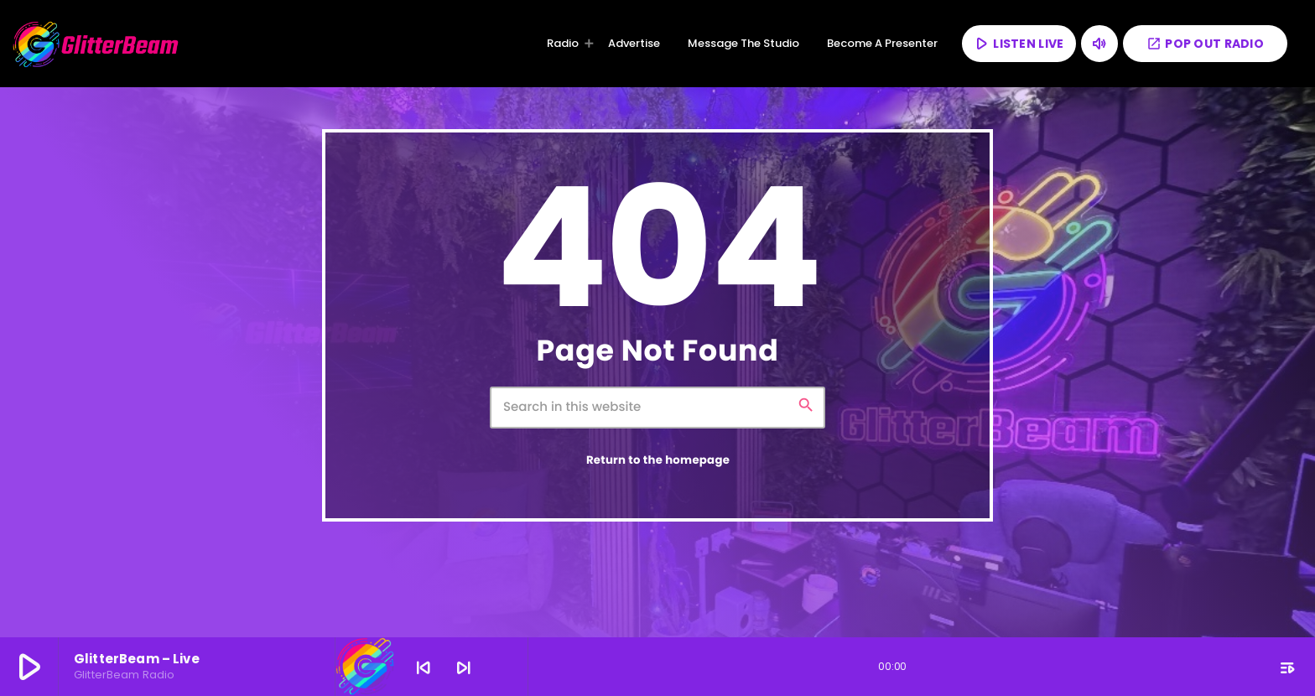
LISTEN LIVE (1018, 43)
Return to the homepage (658, 460)
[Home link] (96, 43)
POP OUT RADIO (1205, 43)
